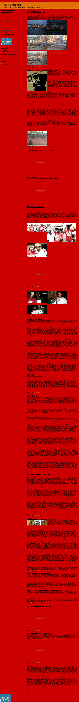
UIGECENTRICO (3, 35)
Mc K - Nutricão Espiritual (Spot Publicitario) (39, 606)
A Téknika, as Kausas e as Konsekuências (38, 474)
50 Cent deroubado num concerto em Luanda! (40, 150)
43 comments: (38, 66)
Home (53, 689)
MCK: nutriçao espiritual (33, 102)
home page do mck (4, 56)
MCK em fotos (31, 290)
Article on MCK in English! (5, 50)
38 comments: (38, 570)
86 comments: (38, 126)
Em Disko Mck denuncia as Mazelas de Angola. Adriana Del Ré (44, 590)
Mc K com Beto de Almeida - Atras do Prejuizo (39, 633)
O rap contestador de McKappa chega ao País (39, 573)
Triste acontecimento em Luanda (36, 12)
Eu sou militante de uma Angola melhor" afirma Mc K (41, 519)
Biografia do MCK (32, 396)
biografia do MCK (3, 49)
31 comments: (38, 413)
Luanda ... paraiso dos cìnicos (35, 130)
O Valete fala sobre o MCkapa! (35, 207)
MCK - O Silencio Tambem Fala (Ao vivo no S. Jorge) (41, 262)
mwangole (2, 58)
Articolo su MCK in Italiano (5, 51)
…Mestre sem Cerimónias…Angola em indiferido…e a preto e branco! (46, 70)
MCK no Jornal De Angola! (34, 375)
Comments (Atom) (35, 691)
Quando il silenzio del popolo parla (36, 417)
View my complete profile (5, 64)
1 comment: (37, 146)
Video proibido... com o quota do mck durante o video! (42, 178)
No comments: (38, 174)
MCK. (28, 665)
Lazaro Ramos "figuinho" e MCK (36, 222)
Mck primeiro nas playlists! (5, 57)
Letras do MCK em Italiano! (34, 319)
